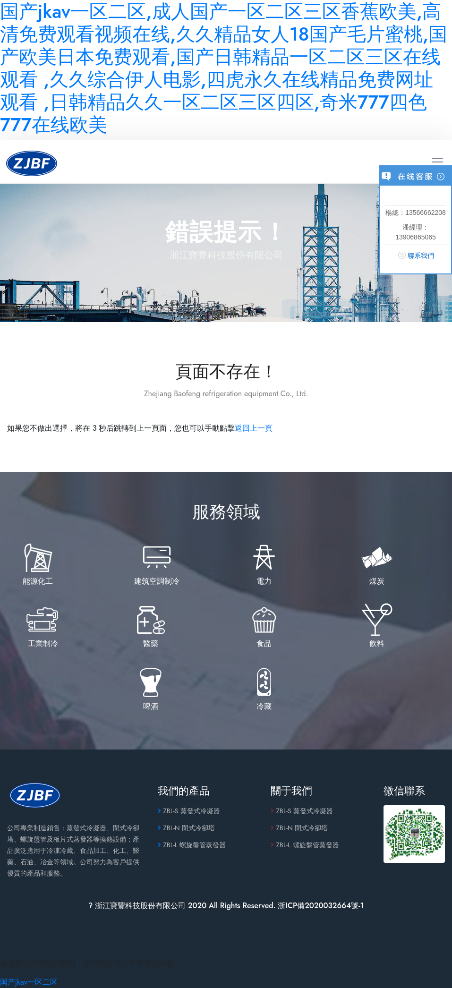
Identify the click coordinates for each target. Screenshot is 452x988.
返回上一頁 (254, 428)
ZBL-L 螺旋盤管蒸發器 (192, 845)
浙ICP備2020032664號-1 (321, 905)
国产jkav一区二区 (29, 982)
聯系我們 (421, 255)
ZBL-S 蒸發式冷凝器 (189, 811)
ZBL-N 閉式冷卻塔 (186, 828)
